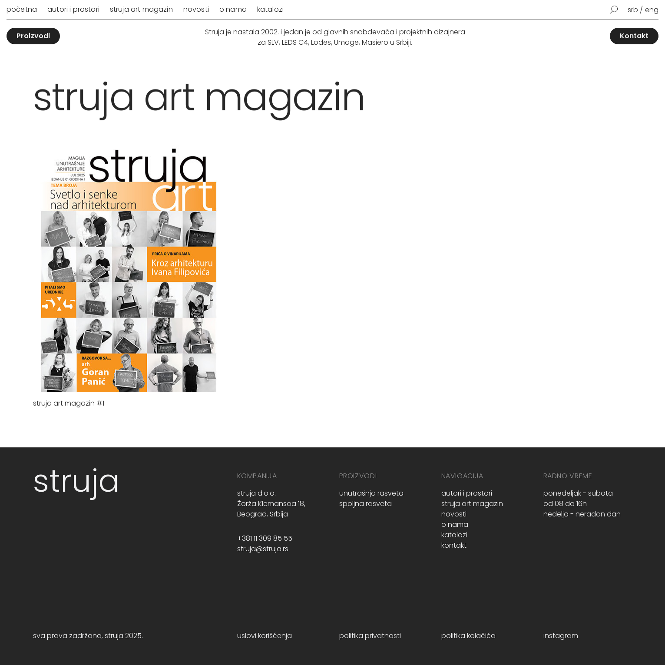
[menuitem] (635, 9)
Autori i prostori (73, 9)
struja (76, 481)
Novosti (196, 9)
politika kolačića (468, 636)
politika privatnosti (370, 636)
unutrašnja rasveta (371, 493)
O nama (233, 9)
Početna (22, 9)
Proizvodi (33, 36)
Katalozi (270, 9)
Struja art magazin (141, 9)
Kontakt (634, 36)
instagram (560, 636)
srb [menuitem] (633, 10)
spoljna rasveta (365, 504)
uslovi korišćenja (264, 636)
